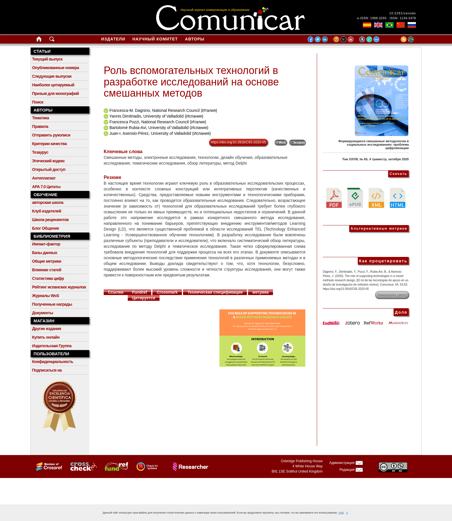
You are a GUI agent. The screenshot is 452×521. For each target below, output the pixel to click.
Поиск (37, 102)
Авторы (195, 39)
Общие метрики (46, 261)
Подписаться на (47, 370)
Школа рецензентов (50, 219)
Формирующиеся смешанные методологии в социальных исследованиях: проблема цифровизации (373, 144)
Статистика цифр (48, 278)
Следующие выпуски (51, 76)
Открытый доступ (48, 169)
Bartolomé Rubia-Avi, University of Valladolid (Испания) (158, 127)
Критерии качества (49, 143)
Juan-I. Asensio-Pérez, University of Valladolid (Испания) (160, 133)
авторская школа (47, 202)
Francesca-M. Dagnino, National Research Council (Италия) (163, 110)
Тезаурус (40, 152)
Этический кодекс (48, 161)
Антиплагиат (44, 178)
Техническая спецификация (215, 292)
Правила (40, 126)
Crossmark (167, 292)
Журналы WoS (45, 295)
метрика (260, 292)
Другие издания (46, 328)
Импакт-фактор (46, 244)
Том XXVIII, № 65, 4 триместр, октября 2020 (375, 159)
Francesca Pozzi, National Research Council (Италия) (157, 122)
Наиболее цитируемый (53, 85)
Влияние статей (46, 270)
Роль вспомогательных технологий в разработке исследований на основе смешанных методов (191, 82)
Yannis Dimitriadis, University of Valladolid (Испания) (156, 116)
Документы (42, 313)
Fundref (139, 292)
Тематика (40, 118)
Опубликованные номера (55, 67)
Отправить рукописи (51, 135)
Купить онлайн (46, 337)
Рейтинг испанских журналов (59, 287)
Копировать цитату (392, 294)
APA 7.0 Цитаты (46, 186)
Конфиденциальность (52, 361)
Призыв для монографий (55, 93)
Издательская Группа (51, 346)
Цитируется (143, 298)
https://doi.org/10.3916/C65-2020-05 (238, 142)
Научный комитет (155, 39)
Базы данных (44, 252)
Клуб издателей (46, 211)
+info (341, 512)
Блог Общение (45, 228)
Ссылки (115, 292)
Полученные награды (52, 304)
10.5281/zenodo (402, 13)
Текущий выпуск (47, 59)
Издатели (113, 39)
